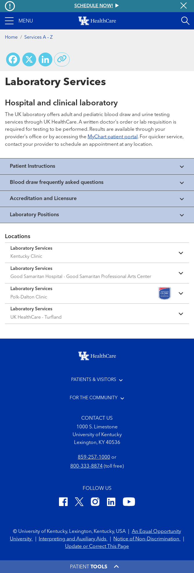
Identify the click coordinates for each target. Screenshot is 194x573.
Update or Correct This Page (97, 546)
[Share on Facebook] (13, 59)
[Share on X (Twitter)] (29, 59)
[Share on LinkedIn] (45, 59)
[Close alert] (183, 6)
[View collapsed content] (97, 166)
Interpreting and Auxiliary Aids (73, 539)
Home (11, 37)
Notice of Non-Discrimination (146, 539)
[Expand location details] (97, 253)
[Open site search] (185, 20)
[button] (19, 20)
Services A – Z (38, 37)
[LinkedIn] (111, 502)
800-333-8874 (86, 466)
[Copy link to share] (62, 59)
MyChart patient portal (113, 137)
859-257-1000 (94, 457)
